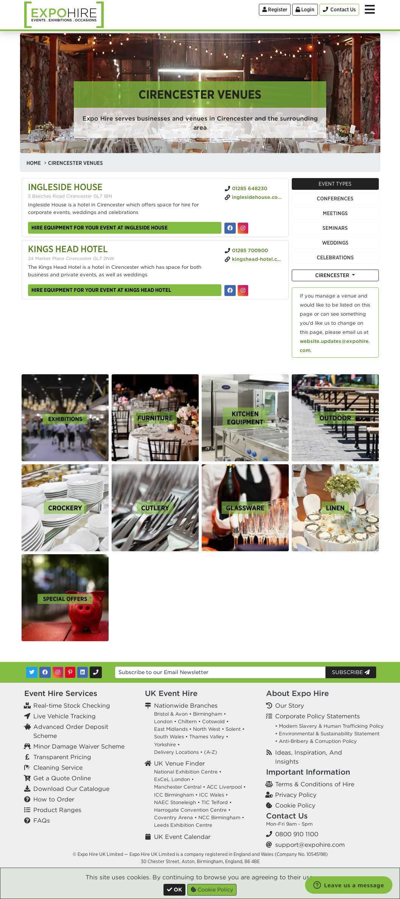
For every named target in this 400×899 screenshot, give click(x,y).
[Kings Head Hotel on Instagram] (243, 290)
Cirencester (332, 275)
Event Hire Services (60, 693)
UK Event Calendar (182, 836)
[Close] (174, 890)
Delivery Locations (176, 752)
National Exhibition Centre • (187, 772)
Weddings (335, 242)
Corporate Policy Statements (317, 716)
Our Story (289, 705)
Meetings (335, 213)
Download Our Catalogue (71, 788)
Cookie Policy (295, 805)
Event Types (335, 183)
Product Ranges (57, 810)
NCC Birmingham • (221, 817)
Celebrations (335, 257)
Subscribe (351, 672)
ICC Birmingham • (176, 795)
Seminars (335, 228)
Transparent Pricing (62, 757)
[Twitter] (31, 672)
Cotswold (213, 721)
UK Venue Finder (179, 763)
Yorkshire (165, 744)
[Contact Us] (339, 10)
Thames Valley (206, 736)
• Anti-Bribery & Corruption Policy (316, 741)
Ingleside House (65, 186)
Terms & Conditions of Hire (314, 784)
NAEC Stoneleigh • (177, 802)
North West (206, 729)
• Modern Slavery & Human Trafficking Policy (329, 726)
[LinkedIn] (82, 672)
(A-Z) (210, 752)
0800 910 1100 (296, 834)
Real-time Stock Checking (71, 705)
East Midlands (171, 729)
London (163, 721)
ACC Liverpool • (226, 787)
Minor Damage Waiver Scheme (79, 746)
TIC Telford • (216, 802)
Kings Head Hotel (68, 248)
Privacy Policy (295, 794)
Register (274, 9)
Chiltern (187, 721)
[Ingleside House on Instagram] (243, 228)
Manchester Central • (179, 787)
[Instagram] (58, 672)
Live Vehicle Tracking (64, 716)
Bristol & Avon (171, 714)
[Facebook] (45, 672)
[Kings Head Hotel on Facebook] (230, 290)
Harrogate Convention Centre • (192, 810)
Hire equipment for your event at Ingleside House (99, 227)
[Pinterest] (70, 672)
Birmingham (207, 714)
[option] (65, 417)
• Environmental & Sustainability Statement (327, 733)
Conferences (335, 198)
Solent (233, 729)
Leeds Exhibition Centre (183, 825)
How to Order (53, 799)
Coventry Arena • (175, 817)
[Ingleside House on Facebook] (230, 228)
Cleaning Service (57, 767)
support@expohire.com (310, 844)
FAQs (41, 820)
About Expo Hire (297, 693)
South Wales (169, 736)
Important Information (308, 772)
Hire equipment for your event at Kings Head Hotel (101, 290)
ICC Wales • (213, 795)
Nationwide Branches (186, 705)
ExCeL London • (174, 779)
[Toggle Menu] (370, 9)
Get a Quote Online (62, 778)
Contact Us (287, 815)
